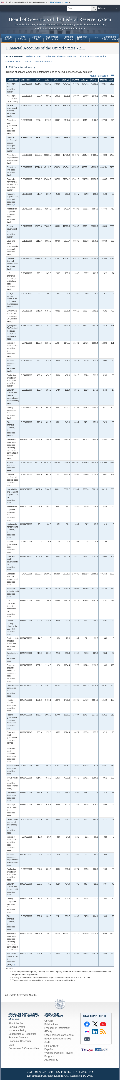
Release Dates (34, 56)
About (28, 61)
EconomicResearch (82, 37)
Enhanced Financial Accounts (60, 56)
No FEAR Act (51, 1045)
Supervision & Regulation (22, 1034)
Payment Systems (18, 1037)
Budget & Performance (57, 1038)
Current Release (13, 56)
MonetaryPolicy (37, 37)
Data (95, 37)
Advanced (103, 8)
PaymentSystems (68, 37)
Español (48, 1049)
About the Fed (16, 1023)
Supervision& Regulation (52, 37)
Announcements (43, 61)
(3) (13, 964)
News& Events (22, 37)
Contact (48, 1020)
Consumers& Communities (110, 37)
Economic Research (19, 1041)
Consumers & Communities (23, 1048)
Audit (47, 1042)
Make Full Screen (102, 76)
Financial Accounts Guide (93, 56)
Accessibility (51, 1060)
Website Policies (53, 1052)
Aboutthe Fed (8, 37)
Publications (51, 1024)
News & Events (16, 1027)
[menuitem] (8, 38)
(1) (33, 67)
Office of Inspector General (59, 1035)
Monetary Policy (17, 1030)
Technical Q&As (13, 61)
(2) (14, 205)
